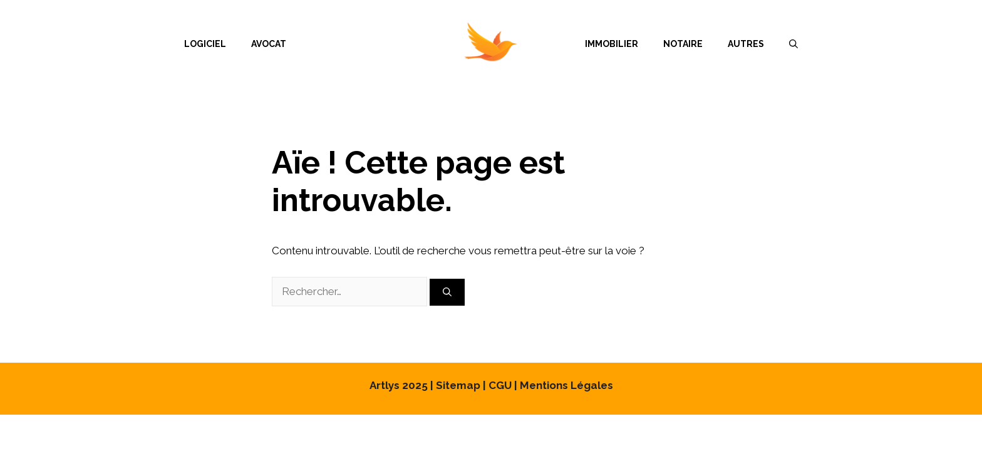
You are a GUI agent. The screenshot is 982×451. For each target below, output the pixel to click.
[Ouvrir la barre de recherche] (793, 44)
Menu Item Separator (435, 44)
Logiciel (205, 44)
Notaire (683, 44)
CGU (500, 385)
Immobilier (611, 44)
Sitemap (458, 385)
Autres (746, 44)
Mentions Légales (566, 385)
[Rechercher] (447, 292)
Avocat (268, 44)
